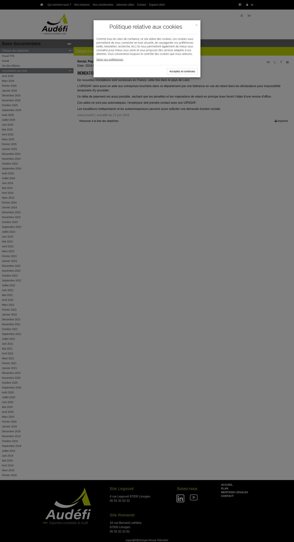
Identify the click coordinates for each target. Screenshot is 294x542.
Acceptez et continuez (182, 71)
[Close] (196, 25)
